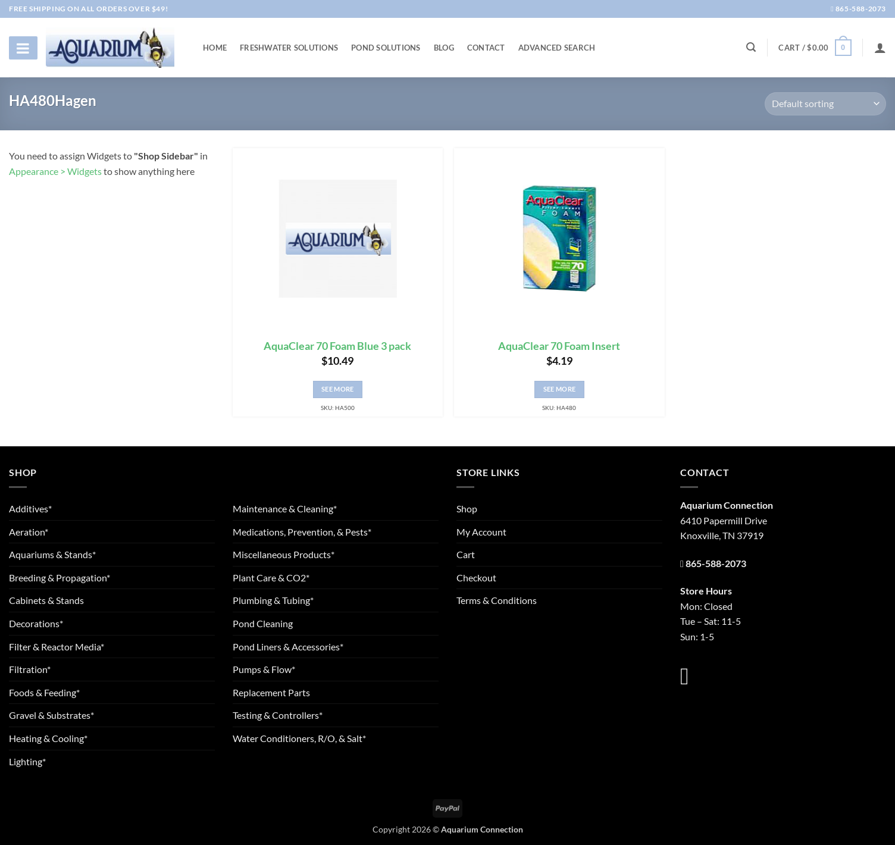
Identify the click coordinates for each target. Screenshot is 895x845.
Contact (486, 47)
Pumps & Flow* (264, 669)
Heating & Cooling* (48, 738)
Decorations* (36, 623)
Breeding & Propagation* (59, 577)
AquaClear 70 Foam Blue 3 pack (337, 346)
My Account (481, 531)
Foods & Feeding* (44, 692)
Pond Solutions (386, 47)
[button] (814, 47)
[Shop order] (825, 103)
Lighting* (27, 761)
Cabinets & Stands (46, 600)
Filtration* (30, 669)
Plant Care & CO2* (271, 577)
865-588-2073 (858, 8)
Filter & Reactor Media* (56, 646)
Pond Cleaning (263, 623)
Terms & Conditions (496, 600)
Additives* (30, 508)
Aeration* (28, 531)
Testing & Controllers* (278, 715)
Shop (466, 508)
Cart (465, 554)
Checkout (476, 577)
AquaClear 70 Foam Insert (559, 346)
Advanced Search (557, 47)
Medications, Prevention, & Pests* (302, 531)
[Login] (880, 48)
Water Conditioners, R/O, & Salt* (299, 738)
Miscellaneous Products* (283, 554)
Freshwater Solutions (289, 47)
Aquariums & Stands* (52, 554)
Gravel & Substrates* (51, 715)
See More (337, 389)
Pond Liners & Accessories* (288, 646)
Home (215, 47)
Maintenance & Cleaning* (285, 508)
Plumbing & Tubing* (273, 600)
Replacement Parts (271, 692)
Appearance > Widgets (55, 171)
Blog (444, 47)
